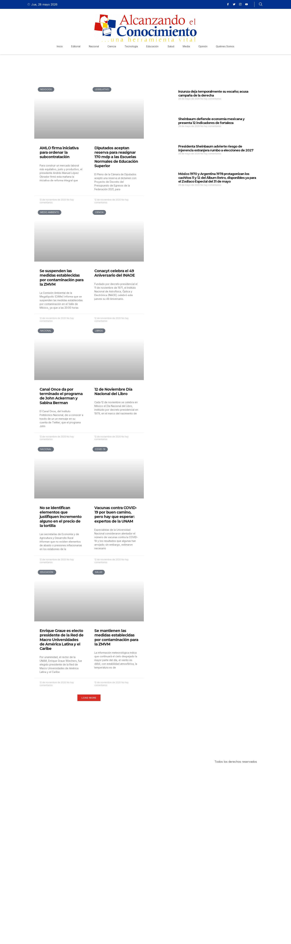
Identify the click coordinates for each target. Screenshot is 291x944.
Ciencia (111, 46)
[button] (89, 697)
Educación (152, 46)
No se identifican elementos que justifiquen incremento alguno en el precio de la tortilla (60, 517)
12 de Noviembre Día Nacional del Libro (113, 391)
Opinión (202, 46)
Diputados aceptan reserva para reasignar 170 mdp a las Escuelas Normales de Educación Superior (116, 157)
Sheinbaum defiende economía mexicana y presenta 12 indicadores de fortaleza (211, 121)
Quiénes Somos (225, 46)
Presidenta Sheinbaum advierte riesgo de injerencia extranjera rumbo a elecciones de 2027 (215, 148)
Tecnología (131, 46)
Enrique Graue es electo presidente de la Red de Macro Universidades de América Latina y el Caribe (61, 639)
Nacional (94, 46)
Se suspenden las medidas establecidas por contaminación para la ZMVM (61, 278)
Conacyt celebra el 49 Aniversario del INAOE (114, 273)
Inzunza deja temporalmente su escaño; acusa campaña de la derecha (213, 93)
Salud (171, 46)
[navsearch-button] (260, 4)
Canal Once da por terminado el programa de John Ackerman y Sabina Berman (61, 396)
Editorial (75, 46)
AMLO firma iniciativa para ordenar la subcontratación (59, 152)
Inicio (60, 46)
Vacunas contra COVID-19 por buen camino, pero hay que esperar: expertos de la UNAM (115, 514)
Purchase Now (55, 737)
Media (186, 46)
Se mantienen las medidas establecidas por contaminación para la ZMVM (116, 637)
